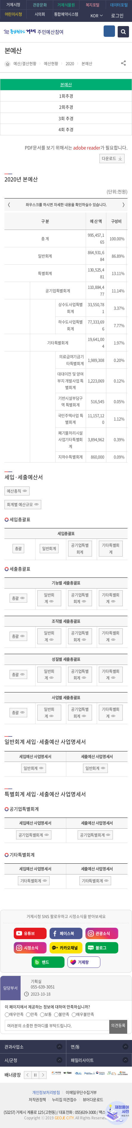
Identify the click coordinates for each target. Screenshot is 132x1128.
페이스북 (67, 933)
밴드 (45, 962)
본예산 (87, 63)
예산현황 (51, 63)
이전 (28, 1075)
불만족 (64, 1014)
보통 (48, 1014)
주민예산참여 (50, 31)
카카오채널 (69, 947)
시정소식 (31, 947)
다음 (43, 1075)
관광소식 (103, 933)
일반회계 (49, 548)
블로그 (101, 947)
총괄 (18, 548)
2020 (70, 63)
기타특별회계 (110, 548)
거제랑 (83, 962)
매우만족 (16, 1014)
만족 (34, 1014)
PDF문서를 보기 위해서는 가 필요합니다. (76, 147)
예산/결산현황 (24, 63)
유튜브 (29, 933)
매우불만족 (85, 1014)
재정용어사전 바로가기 (117, 1113)
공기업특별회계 (80, 548)
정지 (35, 1075)
